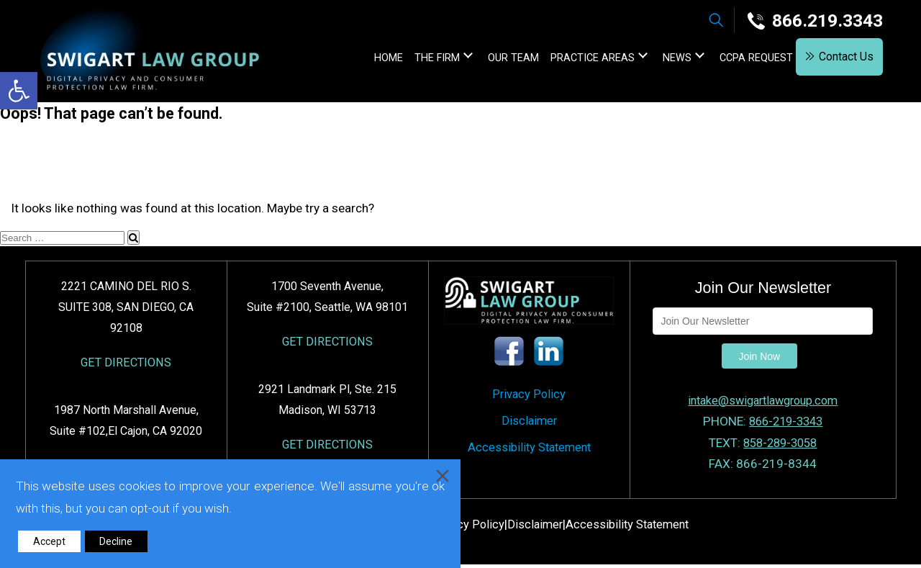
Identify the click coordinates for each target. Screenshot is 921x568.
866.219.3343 (811, 21)
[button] (18, 90)
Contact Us (839, 59)
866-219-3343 (785, 422)
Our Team (487, 59)
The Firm (411, 59)
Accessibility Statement (529, 455)
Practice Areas (567, 59)
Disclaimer (529, 426)
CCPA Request (730, 59)
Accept (49, 541)
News (651, 59)
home (362, 59)
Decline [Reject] (115, 541)
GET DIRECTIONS (126, 364)
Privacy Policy (529, 396)
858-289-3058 (780, 443)
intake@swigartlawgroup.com (763, 401)
